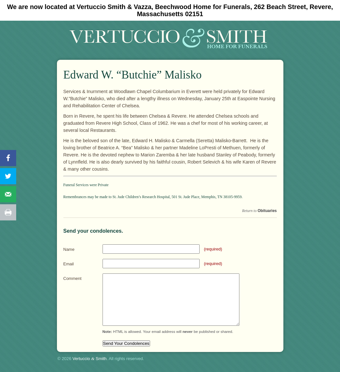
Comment (72, 278)
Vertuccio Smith (89, 358)
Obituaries (267, 210)
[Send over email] (8, 194)
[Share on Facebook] (8, 158)
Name (69, 249)
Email (68, 263)
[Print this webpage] (8, 212)
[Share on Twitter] (8, 176)
